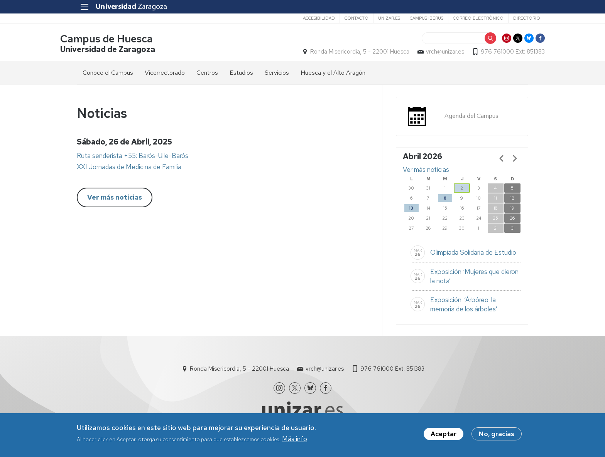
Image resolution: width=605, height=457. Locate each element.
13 (411, 209)
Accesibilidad (302, 18)
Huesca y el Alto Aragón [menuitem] (333, 74)
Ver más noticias (114, 199)
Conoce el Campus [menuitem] (108, 74)
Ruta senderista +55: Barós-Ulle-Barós (132, 157)
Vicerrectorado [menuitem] (165, 74)
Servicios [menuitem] (277, 74)
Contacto (340, 18)
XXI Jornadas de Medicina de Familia (129, 168)
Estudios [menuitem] (241, 74)
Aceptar (443, 434)
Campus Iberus (409, 18)
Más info (294, 439)
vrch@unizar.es (428, 52)
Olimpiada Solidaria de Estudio (473, 254)
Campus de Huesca (123, 40)
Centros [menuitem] (207, 74)
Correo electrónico (461, 18)
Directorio (509, 18)
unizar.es (372, 18)
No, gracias (496, 434)
